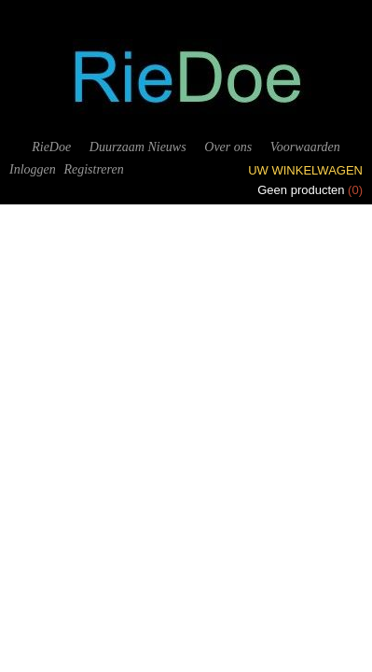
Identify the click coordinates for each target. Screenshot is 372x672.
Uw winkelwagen (305, 170)
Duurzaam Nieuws (138, 147)
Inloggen (32, 169)
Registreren (93, 169)
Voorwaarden (305, 147)
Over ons (228, 147)
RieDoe (51, 147)
